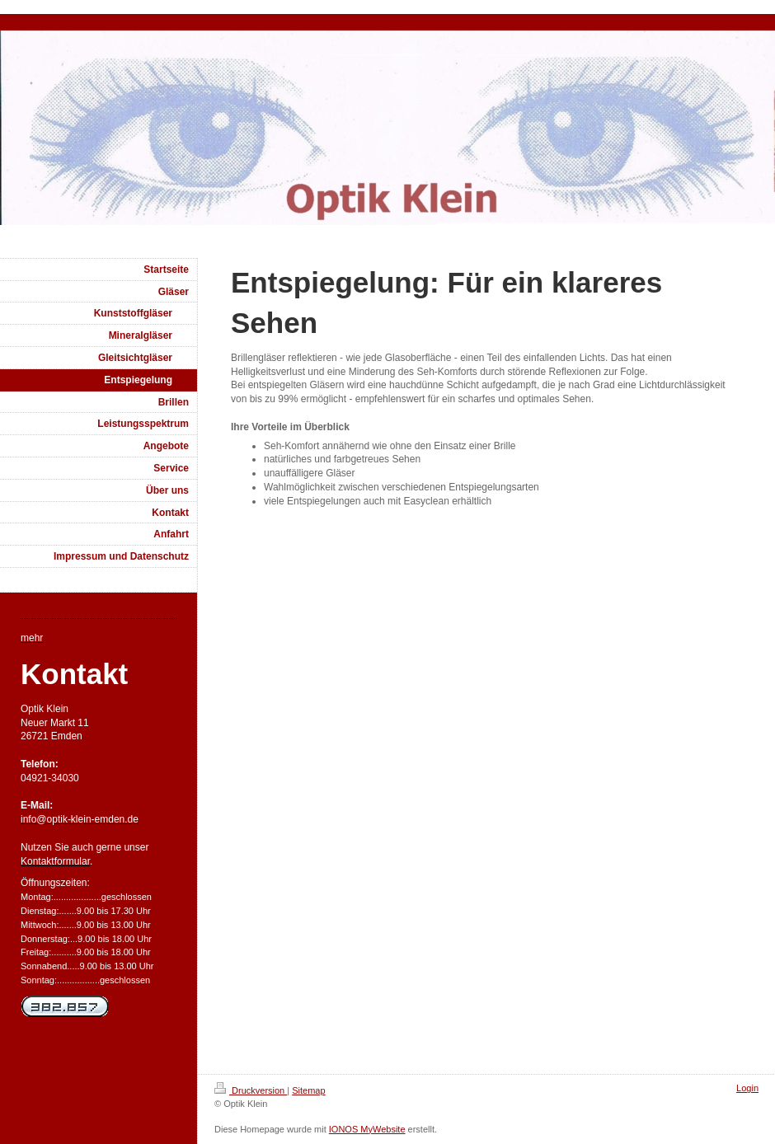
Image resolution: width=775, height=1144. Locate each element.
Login (747, 1088)
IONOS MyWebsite (367, 1129)
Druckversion (250, 1090)
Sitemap (308, 1090)
